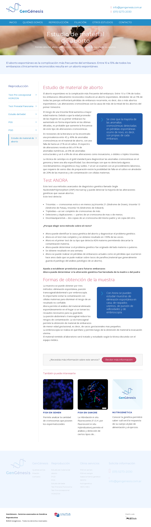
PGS (10, 122)
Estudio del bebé (17, 114)
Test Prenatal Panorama (20, 106)
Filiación (80, 22)
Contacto (125, 22)
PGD (10, 130)
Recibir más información (119, 359)
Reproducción (58, 22)
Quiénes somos (33, 22)
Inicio (13, 22)
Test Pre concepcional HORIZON (19, 96)
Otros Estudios (102, 22)
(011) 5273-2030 (121, 11)
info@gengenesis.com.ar (126, 7)
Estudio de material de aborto (22, 140)
